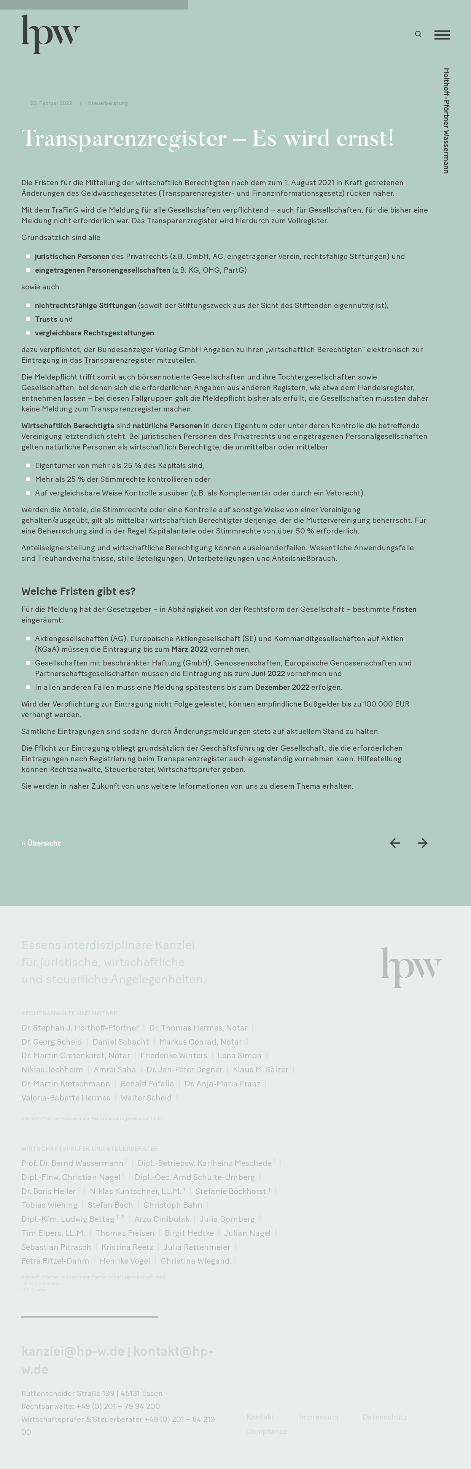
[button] (419, 34)
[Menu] (442, 34)
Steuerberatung (108, 104)
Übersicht (44, 843)
